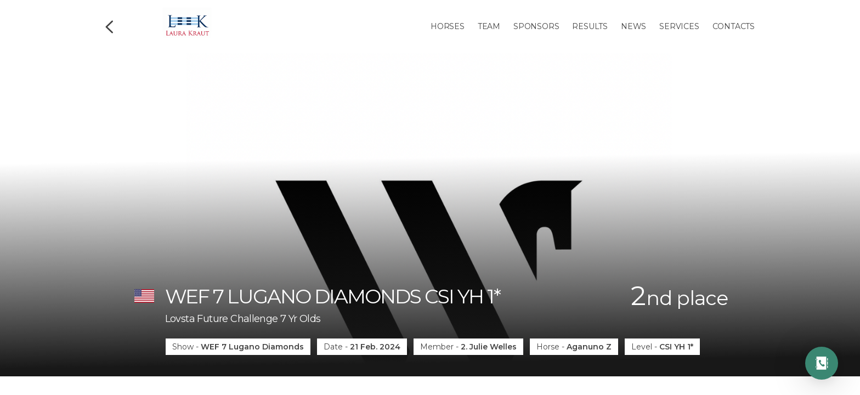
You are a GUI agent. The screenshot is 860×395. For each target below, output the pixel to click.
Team (489, 26)
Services (679, 26)
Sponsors (536, 26)
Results (590, 26)
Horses (448, 26)
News (633, 26)
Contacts (733, 26)
